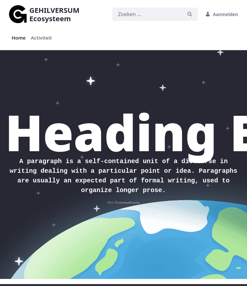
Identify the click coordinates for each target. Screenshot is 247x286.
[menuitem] (18, 38)
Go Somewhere (123, 203)
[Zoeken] (147, 14)
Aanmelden (221, 14)
